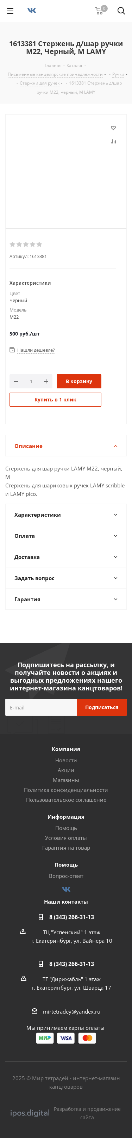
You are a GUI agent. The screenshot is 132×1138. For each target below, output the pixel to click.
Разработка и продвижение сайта (66, 1113)
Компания (66, 748)
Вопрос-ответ (66, 875)
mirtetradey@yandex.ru (71, 1011)
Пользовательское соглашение (66, 799)
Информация (66, 816)
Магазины (66, 779)
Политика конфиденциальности (66, 789)
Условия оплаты (66, 837)
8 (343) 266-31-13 (71, 917)
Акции (66, 770)
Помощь (66, 827)
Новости (66, 760)
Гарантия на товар (66, 847)
